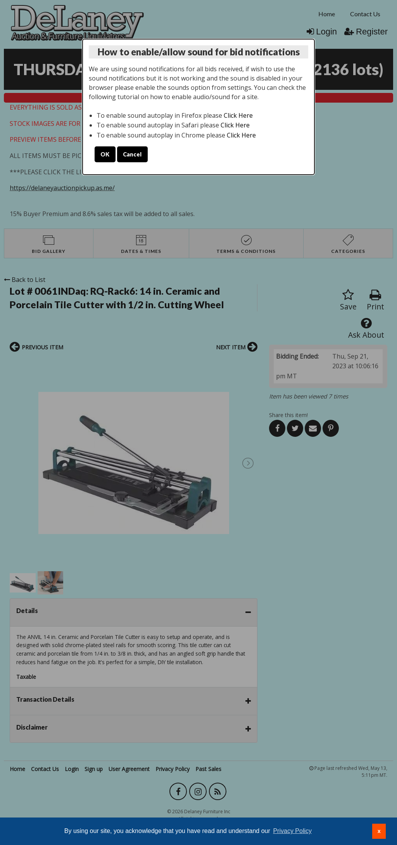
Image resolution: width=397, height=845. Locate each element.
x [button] (379, 831)
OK (104, 154)
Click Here (238, 115)
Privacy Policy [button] (292, 831)
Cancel (132, 154)
